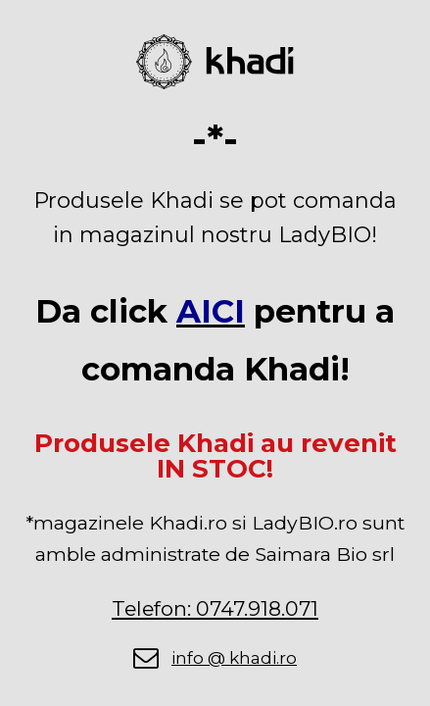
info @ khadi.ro (234, 658)
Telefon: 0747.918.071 (215, 608)
